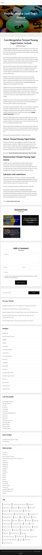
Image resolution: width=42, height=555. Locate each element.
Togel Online (6, 389)
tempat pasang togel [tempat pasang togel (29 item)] (32, 536)
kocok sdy (5, 411)
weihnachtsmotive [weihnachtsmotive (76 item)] (7, 543)
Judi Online (5, 353)
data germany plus (7, 420)
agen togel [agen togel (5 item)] (32, 507)
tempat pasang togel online (13, 201)
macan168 (5, 483)
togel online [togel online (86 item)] (27, 539)
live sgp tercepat (7, 403)
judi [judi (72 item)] (22, 517)
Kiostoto (4, 359)
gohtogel (5, 481)
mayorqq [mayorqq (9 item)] (36, 520)
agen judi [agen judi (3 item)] (15, 507)
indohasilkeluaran (7, 491)
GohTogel (5, 346)
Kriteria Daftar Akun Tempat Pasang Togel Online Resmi (17, 320)
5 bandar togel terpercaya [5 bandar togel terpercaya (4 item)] (19, 504)
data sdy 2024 (6, 426)
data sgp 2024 (6, 422)
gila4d (4, 474)
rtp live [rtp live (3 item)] (26, 523)
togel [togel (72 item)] (20, 539)
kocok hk (4, 407)
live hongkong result (8, 401)
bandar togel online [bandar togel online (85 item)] (8, 514)
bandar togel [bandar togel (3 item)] (27, 511)
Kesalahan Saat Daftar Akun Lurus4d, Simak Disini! (16, 309)
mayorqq (4, 369)
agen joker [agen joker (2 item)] (30, 504)
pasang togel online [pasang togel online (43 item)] (17, 523)
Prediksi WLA (5, 441)
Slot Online (5, 382)
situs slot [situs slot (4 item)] (35, 527)
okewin (4, 493)
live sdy (4, 405)
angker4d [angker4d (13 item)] (5, 511)
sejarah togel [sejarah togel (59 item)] (16, 527)
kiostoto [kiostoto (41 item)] (22, 520)
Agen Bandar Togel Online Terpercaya (12, 458)
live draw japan (6, 428)
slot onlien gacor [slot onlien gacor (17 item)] (15, 533)
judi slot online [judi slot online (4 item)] (6, 520)
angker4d (5, 462)
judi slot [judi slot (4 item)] (34, 517)
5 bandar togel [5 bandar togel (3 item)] (6, 504)
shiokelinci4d (6, 485)
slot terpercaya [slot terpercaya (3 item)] (20, 536)
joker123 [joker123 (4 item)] (16, 517)
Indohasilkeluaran (7, 349)
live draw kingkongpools (9, 413)
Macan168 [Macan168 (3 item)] (28, 520)
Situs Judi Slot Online (8, 456)
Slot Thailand (6, 385)
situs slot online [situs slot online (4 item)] (7, 530)
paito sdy (4, 415)
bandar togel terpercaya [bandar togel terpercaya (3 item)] (21, 514)
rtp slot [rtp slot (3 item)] (32, 523)
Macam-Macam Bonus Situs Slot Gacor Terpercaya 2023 (22, 153)
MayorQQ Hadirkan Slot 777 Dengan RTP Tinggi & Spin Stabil (19, 305)
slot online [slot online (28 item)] (23, 533)
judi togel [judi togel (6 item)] (15, 520)
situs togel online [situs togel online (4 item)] (25, 530)
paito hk (4, 419)
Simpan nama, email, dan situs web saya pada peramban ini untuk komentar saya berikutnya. (21, 276)
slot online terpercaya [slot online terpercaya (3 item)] (8, 536)
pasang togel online (8, 372)
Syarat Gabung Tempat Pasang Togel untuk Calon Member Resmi (20, 312)
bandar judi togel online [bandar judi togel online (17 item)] (16, 511)
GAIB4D (4, 340)
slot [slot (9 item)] (33, 530)
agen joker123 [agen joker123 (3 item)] (6, 507)
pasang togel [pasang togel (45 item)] (6, 523)
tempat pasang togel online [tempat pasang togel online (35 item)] (10, 539)
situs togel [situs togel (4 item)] (16, 530)
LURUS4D (5, 362)
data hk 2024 (5, 424)
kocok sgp (5, 409)
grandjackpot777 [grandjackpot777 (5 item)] (34, 514)
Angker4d (5, 333)
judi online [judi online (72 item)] (27, 517)
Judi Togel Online (7, 356)
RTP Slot (4, 454)
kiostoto (4, 460)
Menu (3, 2)
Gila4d (4, 343)
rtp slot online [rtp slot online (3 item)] (6, 527)
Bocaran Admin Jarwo (8, 336)
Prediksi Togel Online (8, 376)
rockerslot (5, 487)
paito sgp (5, 417)
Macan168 (5, 366)
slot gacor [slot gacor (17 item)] (5, 533)
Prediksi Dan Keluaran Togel (10, 439)
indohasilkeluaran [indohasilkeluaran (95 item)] (7, 517)
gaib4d (4, 470)
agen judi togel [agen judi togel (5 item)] (23, 507)
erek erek (4, 452)
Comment (21, 258)
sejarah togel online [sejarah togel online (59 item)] (26, 527)
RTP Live (4, 379)
